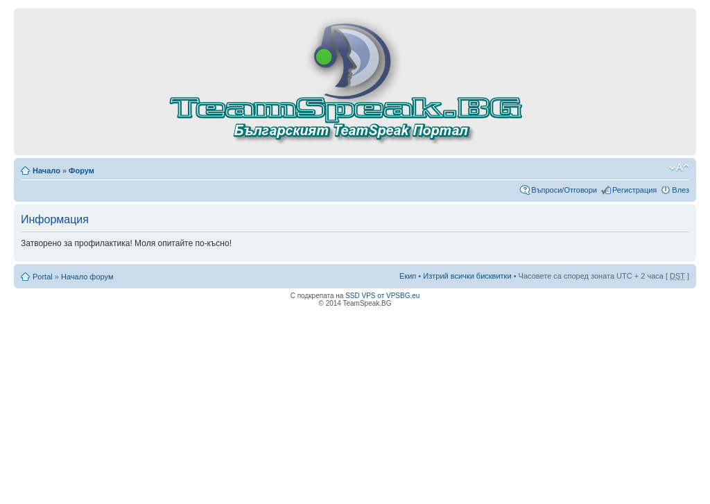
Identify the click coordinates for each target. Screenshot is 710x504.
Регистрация (634, 190)
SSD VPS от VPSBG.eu (382, 295)
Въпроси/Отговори (564, 190)
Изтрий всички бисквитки (467, 276)
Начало (46, 170)
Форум (81, 170)
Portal (43, 276)
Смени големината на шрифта (679, 168)
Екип (407, 276)
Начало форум (87, 276)
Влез (680, 190)
